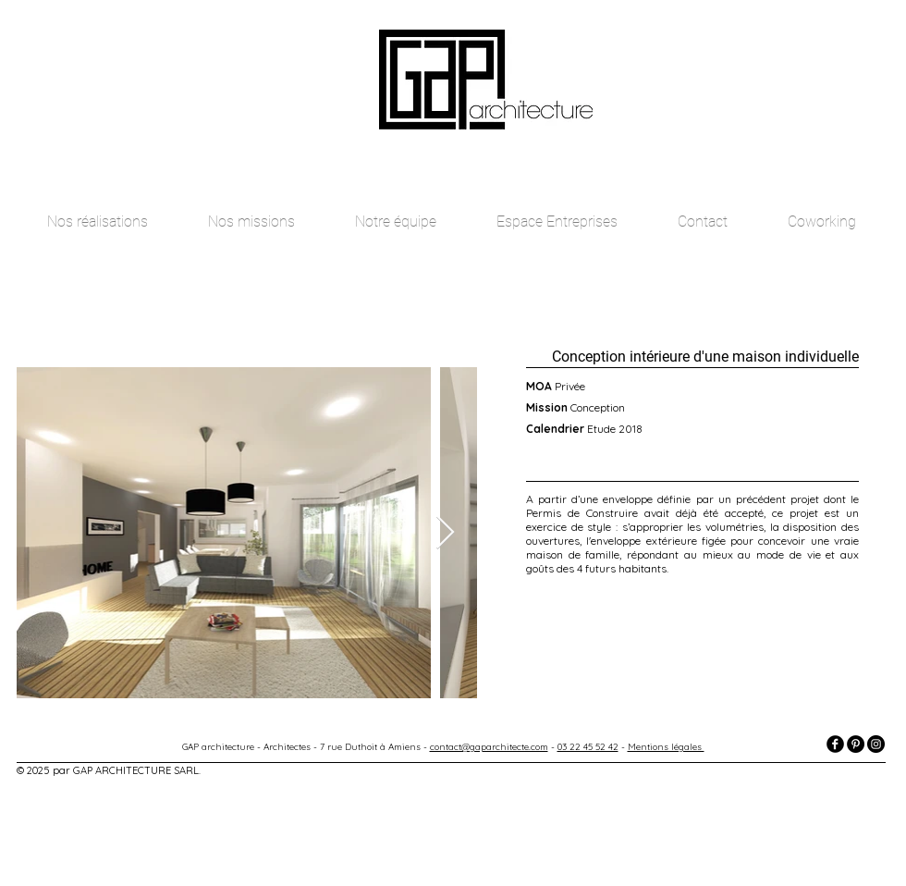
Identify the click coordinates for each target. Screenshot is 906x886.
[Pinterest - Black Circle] (855, 744)
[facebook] (835, 744)
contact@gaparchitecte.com (489, 747)
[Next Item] (445, 533)
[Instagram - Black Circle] (876, 744)
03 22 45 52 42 (587, 747)
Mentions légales (666, 747)
